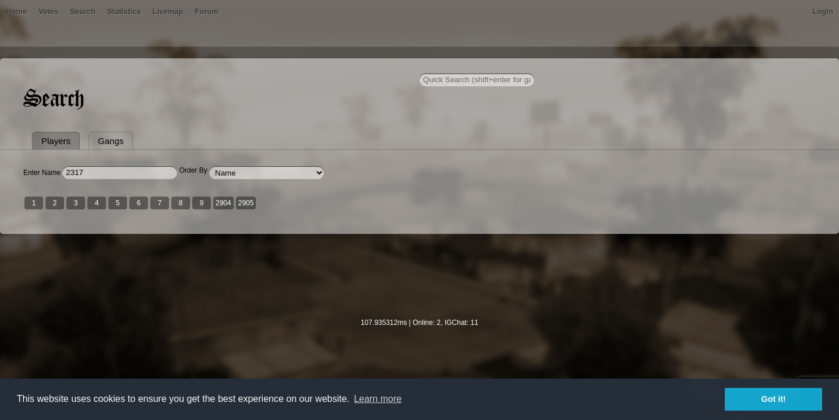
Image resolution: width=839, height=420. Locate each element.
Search (240, 66)
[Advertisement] (419, 339)
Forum (364, 66)
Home (144, 66)
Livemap (326, 66)
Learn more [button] (377, 399)
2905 (374, 258)
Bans (176, 66)
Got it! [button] (774, 399)
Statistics (282, 66)
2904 (351, 258)
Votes (207, 66)
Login (695, 66)
